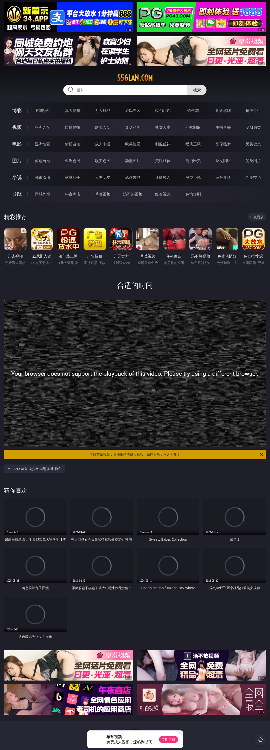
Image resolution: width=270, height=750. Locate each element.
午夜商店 (72, 194)
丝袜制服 (193, 127)
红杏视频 (162, 194)
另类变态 (253, 144)
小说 (17, 177)
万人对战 (102, 110)
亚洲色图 (72, 160)
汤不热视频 (132, 194)
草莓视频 (102, 194)
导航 (17, 194)
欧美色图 (102, 160)
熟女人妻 (162, 127)
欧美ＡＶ (102, 127)
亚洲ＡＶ (42, 127)
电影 (17, 144)
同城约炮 (42, 194)
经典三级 (193, 144)
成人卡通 (102, 144)
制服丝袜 (162, 144)
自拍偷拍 (72, 127)
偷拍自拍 (72, 144)
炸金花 (193, 110)
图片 (17, 160)
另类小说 (193, 177)
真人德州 (72, 110)
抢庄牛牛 (253, 110)
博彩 (17, 110)
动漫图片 (132, 160)
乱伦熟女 (223, 144)
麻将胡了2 (163, 110)
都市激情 (42, 177)
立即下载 (168, 739)
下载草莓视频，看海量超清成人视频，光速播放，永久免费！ (177, 454)
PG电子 (42, 110)
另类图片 (253, 160)
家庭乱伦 (72, 177)
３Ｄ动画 (132, 127)
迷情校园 (162, 177)
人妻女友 (102, 177)
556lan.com (135, 78)
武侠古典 (132, 177)
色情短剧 (193, 194)
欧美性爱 (132, 144)
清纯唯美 (193, 160)
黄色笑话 (223, 177)
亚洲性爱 (42, 144)
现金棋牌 (223, 110)
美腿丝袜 (162, 160)
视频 (17, 127)
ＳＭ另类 (253, 127)
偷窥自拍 (42, 160)
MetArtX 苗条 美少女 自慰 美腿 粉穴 (34, 468)
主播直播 (223, 127)
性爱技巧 (253, 177)
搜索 (197, 90)
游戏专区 (132, 110)
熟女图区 (223, 160)
